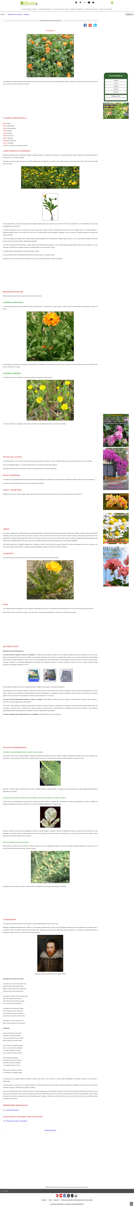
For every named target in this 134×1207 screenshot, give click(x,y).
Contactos (44, 1200)
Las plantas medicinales (12, 1110)
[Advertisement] (50, 102)
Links (50, 1200)
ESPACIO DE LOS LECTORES (105, 9)
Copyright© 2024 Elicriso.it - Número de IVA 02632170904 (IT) (67, 1204)
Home (2, 14)
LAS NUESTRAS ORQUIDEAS (44, 9)
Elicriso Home (4, 1191)
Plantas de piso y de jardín (15, 14)
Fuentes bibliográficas (50, 1130)
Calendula (26, 14)
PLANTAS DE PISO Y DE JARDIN (29, 9)
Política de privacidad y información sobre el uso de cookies (77, 1200)
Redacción (56, 1200)
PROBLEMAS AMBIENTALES (77, 9)
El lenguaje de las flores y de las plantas (16, 1121)
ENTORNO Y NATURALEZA (91, 9)
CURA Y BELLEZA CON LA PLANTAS (61, 9)
